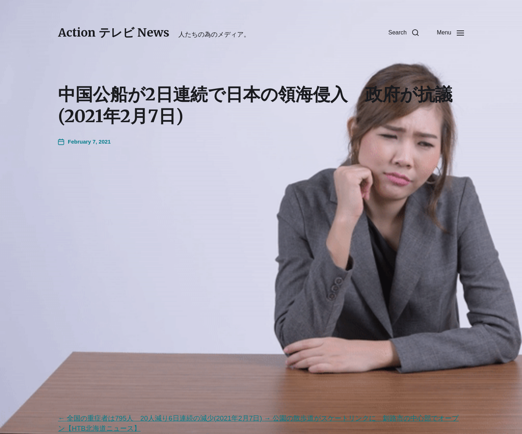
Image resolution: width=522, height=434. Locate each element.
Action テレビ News (113, 32)
